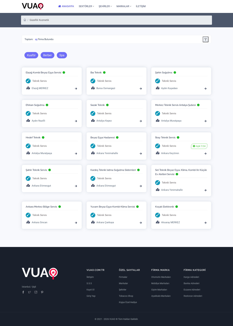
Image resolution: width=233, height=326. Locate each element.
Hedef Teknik (33, 137)
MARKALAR (123, 6)
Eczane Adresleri (192, 289)
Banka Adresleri (191, 283)
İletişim (90, 277)
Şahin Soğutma (163, 72)
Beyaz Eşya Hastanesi (102, 137)
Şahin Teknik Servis (36, 170)
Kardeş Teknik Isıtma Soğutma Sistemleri (113, 170)
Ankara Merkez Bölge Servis (41, 206)
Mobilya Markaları (160, 283)
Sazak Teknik (97, 105)
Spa (61, 55)
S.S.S (89, 283)
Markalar (123, 283)
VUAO (112, 319)
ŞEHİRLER (105, 6)
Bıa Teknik (96, 72)
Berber (47, 55)
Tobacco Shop (126, 296)
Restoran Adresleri (193, 296)
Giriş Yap (91, 296)
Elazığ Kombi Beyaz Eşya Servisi (43, 72)
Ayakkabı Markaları (161, 296)
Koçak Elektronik (164, 206)
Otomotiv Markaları (161, 277)
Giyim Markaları (159, 289)
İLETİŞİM (141, 6)
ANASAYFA (66, 6)
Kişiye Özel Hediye (128, 302)
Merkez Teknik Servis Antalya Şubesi (175, 105)
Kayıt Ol (90, 289)
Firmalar (123, 277)
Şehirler (122, 289)
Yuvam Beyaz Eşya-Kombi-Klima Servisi (112, 206)
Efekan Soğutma (35, 105)
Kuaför (31, 55)
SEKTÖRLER (86, 6)
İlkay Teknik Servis (165, 137)
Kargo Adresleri (191, 277)
